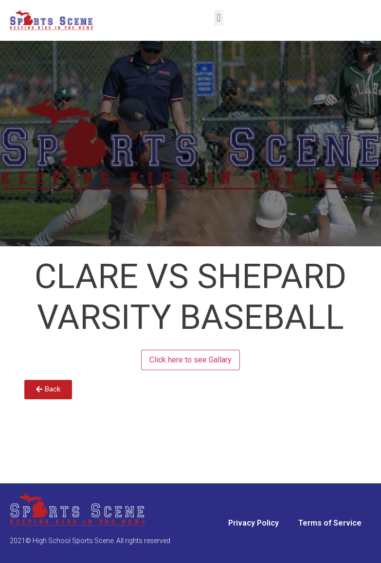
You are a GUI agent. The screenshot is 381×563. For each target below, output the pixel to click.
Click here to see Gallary (190, 359)
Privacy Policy (253, 523)
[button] (218, 18)
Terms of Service (330, 523)
